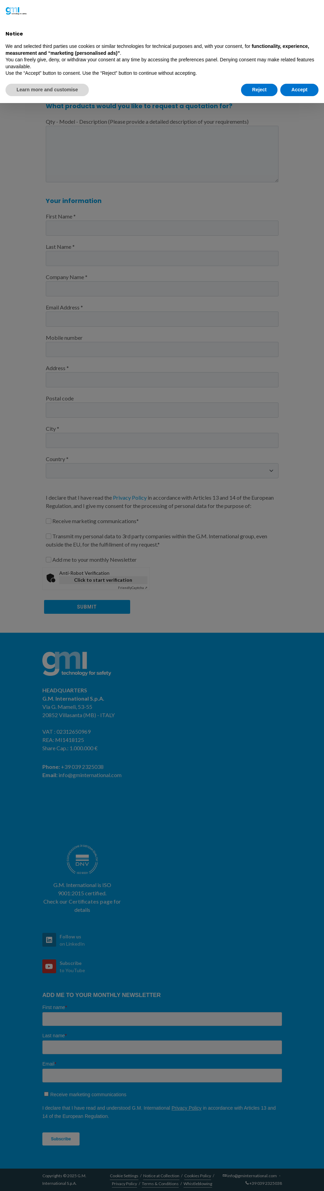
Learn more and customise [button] (47, 89)
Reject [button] (259, 89)
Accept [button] (299, 89)
